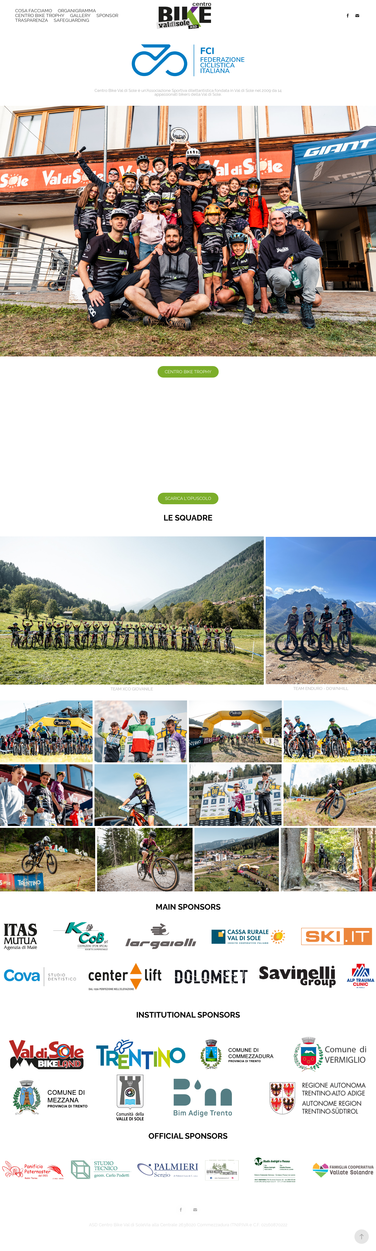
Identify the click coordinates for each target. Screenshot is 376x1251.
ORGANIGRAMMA (77, 10)
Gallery (80, 15)
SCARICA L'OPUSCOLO (188, 498)
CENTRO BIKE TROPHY (188, 371)
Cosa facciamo (33, 10)
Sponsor (107, 15)
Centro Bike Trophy (39, 15)
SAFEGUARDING (71, 20)
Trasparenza (31, 20)
